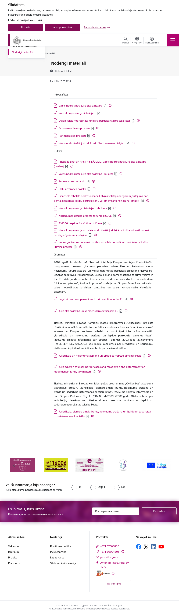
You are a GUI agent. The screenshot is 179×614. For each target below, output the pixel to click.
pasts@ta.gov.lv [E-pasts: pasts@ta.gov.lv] (109, 557)
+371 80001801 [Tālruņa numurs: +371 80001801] (109, 551)
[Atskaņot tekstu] (64, 71)
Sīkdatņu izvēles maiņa (63, 563)
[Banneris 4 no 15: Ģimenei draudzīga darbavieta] (123, 465)
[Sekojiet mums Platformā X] (146, 546)
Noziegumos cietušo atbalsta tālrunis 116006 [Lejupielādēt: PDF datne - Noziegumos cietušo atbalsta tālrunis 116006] (85, 215)
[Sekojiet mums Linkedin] (153, 546)
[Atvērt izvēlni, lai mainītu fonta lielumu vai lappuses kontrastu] (151, 41)
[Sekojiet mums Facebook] (138, 546)
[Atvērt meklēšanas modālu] (126, 41)
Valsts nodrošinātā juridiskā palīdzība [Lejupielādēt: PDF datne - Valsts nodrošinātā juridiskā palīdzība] (80, 105)
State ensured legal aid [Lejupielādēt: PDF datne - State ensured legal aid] (72, 181)
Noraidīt (25, 27)
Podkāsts (17, 81)
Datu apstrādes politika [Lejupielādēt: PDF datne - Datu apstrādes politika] (72, 189)
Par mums (14, 563)
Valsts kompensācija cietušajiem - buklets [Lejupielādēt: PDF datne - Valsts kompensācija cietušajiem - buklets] (83, 208)
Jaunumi (17, 69)
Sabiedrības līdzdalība (24, 87)
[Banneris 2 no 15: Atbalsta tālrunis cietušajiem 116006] (55, 465)
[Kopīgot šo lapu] (166, 70)
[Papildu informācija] (110, 105)
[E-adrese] (103, 573)
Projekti (12, 557)
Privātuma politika (60, 546)
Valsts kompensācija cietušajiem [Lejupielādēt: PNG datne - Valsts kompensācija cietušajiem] (77, 113)
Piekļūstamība (58, 552)
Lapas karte (57, 557)
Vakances (13, 546)
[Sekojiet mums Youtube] (161, 546)
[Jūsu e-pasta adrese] (115, 511)
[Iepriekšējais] (14, 465)
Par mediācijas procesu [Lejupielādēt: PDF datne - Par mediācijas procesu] (72, 135)
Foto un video (20, 75)
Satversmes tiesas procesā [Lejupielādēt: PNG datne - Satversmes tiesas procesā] (74, 128)
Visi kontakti (113, 583)
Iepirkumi (13, 552)
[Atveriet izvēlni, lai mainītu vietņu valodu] (137, 41)
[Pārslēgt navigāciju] (173, 40)
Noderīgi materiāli (22, 93)
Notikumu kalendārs (24, 63)
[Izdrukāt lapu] (166, 61)
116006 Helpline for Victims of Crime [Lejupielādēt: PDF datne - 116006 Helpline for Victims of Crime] (80, 223)
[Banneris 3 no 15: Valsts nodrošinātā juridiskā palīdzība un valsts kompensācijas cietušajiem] (89, 465)
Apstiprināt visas (62, 27)
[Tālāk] (165, 465)
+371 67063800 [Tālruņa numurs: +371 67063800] (109, 546)
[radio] (76, 487)
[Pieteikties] (159, 511)
